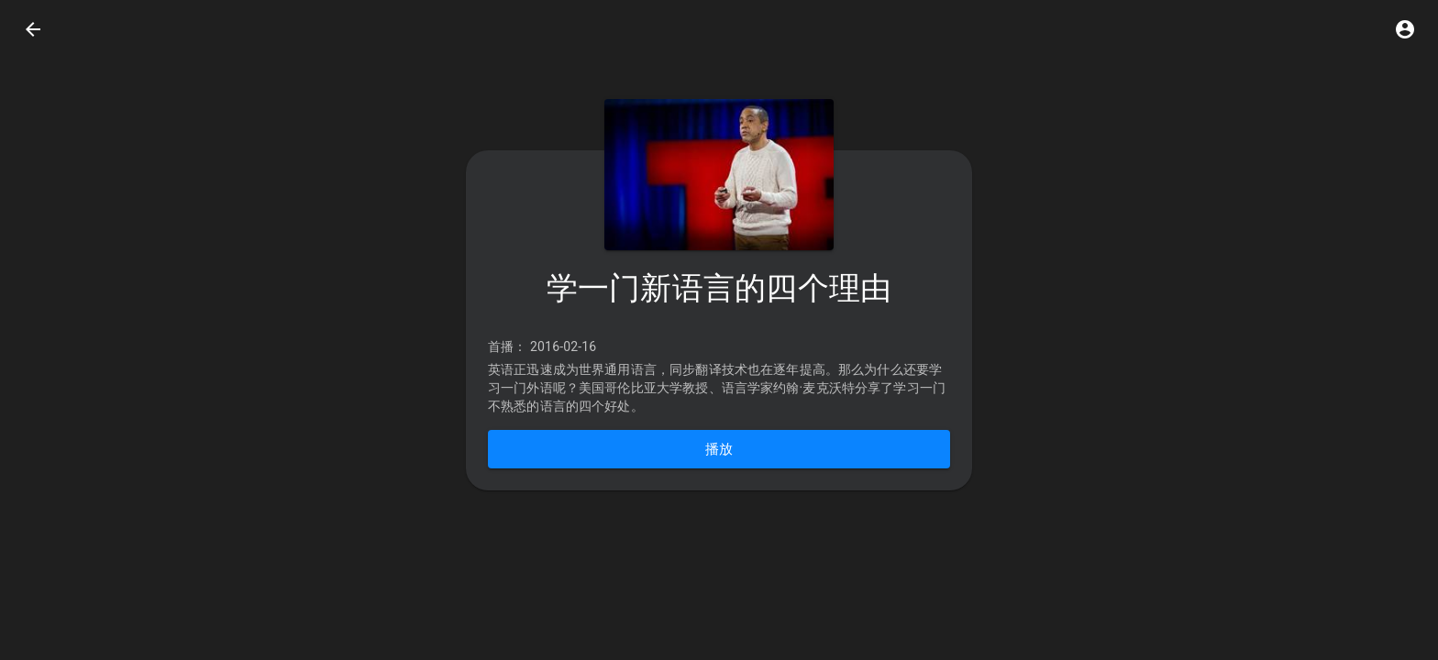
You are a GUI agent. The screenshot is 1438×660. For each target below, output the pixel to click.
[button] (1405, 29)
